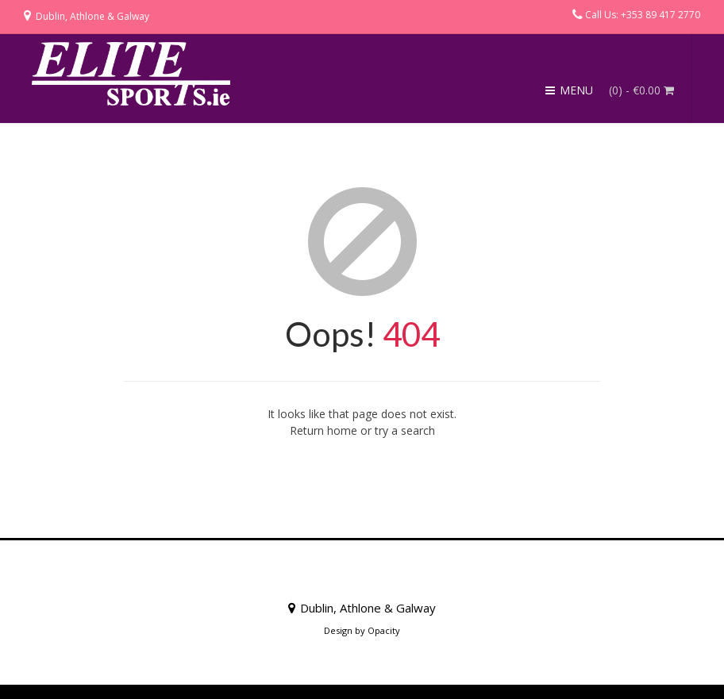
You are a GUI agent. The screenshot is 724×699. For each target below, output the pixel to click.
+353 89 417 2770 (660, 14)
